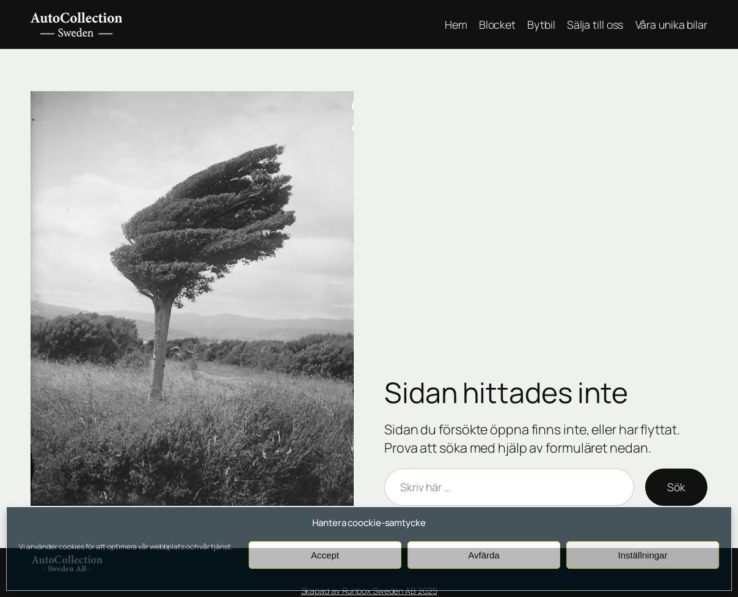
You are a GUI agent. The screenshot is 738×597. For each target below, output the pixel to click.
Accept (325, 555)
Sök (676, 487)
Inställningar (643, 555)
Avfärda (483, 555)
